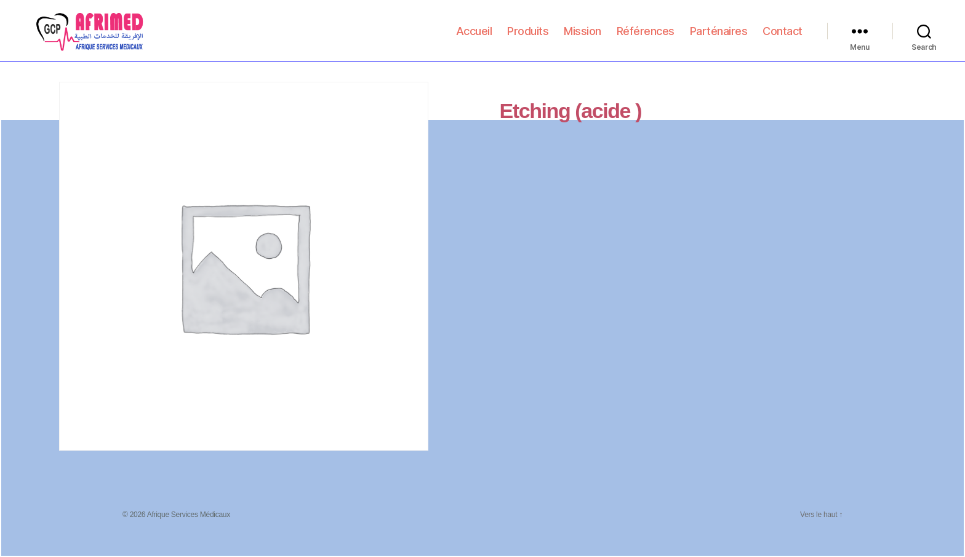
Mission (582, 37)
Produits (527, 37)
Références (646, 37)
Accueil (474, 37)
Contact (783, 37)
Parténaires (719, 37)
